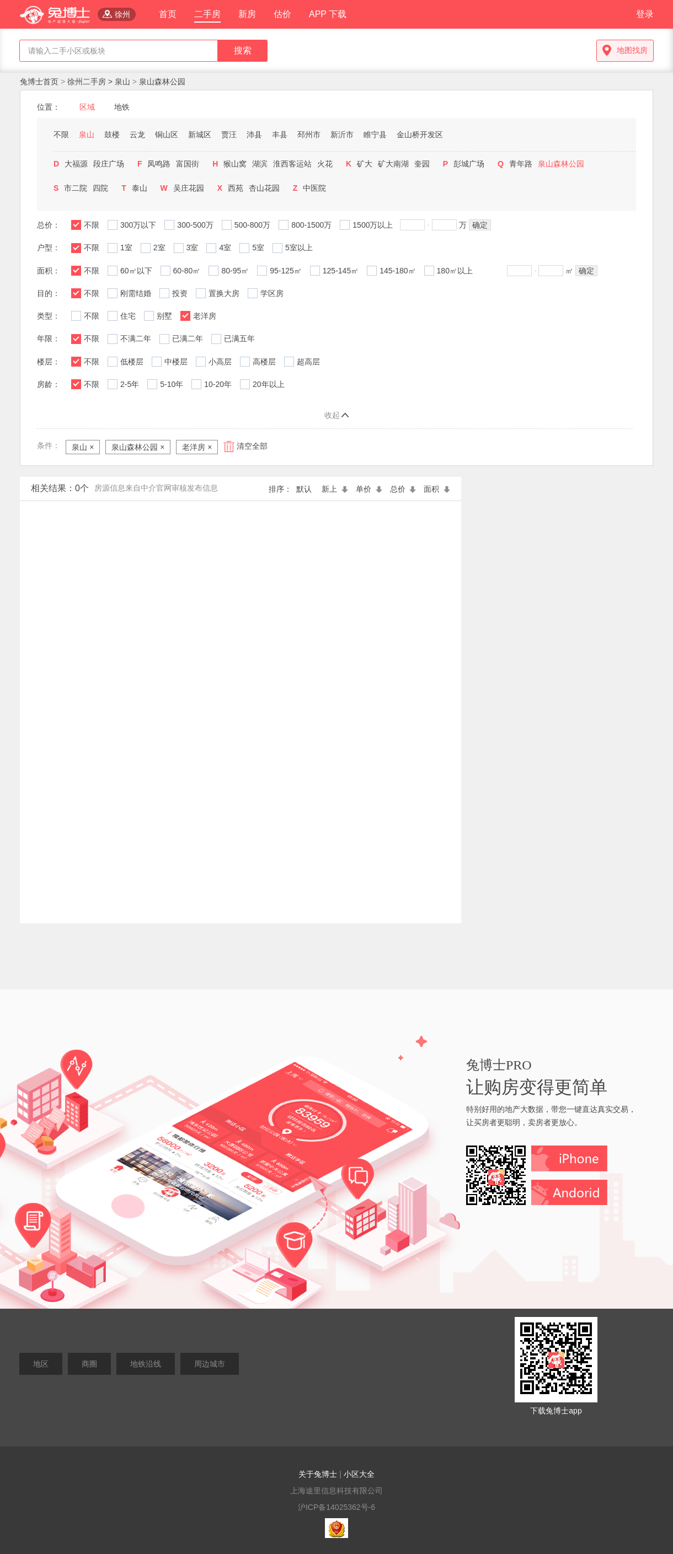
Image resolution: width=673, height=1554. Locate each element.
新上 (336, 489)
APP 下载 (327, 14)
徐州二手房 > (91, 81)
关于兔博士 (317, 1474)
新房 (247, 14)
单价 (370, 489)
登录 (645, 14)
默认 (306, 489)
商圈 (89, 1363)
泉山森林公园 (162, 81)
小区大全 (359, 1474)
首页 (168, 14)
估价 (282, 14)
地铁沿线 (145, 1363)
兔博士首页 (40, 81)
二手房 (207, 14)
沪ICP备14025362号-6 (336, 1507)
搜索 (243, 50)
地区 (41, 1363)
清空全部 (252, 446)
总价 (404, 489)
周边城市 (209, 1363)
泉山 (122, 81)
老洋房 (197, 447)
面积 (437, 489)
